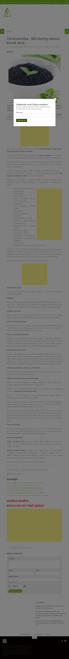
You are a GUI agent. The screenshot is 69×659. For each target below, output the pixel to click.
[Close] (55, 99)
